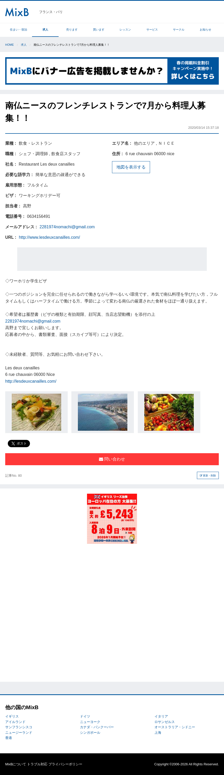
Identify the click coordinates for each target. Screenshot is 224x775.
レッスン (125, 29)
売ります (72, 29)
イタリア (161, 716)
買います (98, 29)
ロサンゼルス (164, 722)
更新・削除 (208, 475)
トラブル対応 (37, 764)
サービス (152, 29)
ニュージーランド (18, 733)
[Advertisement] (112, 259)
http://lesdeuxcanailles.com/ (31, 381)
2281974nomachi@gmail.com (67, 227)
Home (9, 44)
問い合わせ (112, 459)
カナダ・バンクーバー (97, 727)
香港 (8, 738)
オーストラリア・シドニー (174, 727)
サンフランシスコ (18, 727)
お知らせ (205, 29)
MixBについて (15, 764)
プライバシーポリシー (65, 764)
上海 (157, 733)
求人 (45, 29)
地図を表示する (131, 167)
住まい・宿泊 (18, 29)
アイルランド (15, 722)
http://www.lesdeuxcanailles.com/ (49, 237)
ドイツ (85, 716)
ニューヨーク (90, 722)
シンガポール (90, 733)
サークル (178, 29)
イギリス (12, 716)
